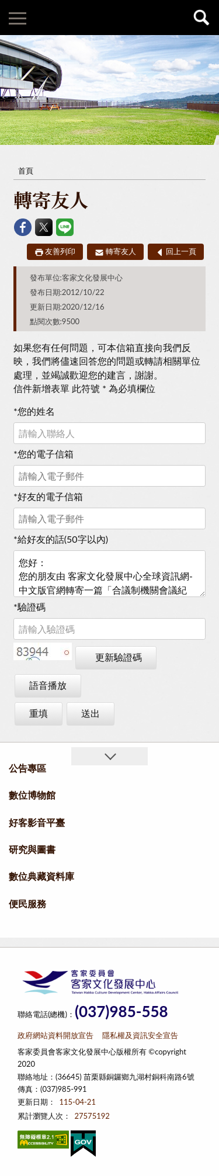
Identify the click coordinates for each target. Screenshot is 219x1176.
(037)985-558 (121, 1011)
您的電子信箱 (43, 453)
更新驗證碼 (118, 656)
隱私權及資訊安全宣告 (140, 1035)
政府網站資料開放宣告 (55, 1035)
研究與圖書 (32, 849)
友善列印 (60, 251)
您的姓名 (34, 411)
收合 (109, 756)
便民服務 (27, 903)
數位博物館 (32, 794)
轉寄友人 (121, 251)
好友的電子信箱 (48, 496)
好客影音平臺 (37, 822)
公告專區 (27, 767)
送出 (90, 713)
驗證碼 (29, 606)
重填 (38, 713)
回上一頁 (181, 251)
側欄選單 (17, 18)
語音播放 (48, 685)
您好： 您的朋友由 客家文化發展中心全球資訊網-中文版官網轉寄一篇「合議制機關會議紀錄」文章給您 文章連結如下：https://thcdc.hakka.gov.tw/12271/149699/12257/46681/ (109, 573)
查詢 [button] (201, 17)
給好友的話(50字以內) (60, 538)
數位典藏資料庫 (41, 876)
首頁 (25, 170)
